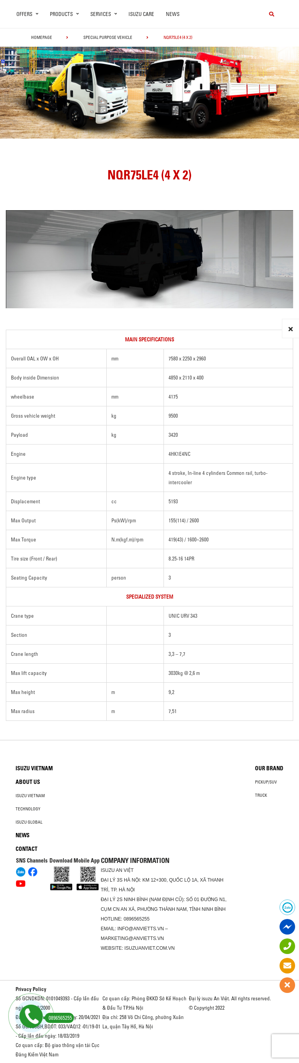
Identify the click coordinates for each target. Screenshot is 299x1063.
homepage (41, 37)
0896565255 (136, 919)
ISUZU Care (141, 14)
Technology (28, 809)
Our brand (269, 768)
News (172, 14)
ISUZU (108, 870)
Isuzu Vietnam (34, 768)
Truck (261, 795)
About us (28, 781)
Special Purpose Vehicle (107, 37)
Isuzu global (29, 822)
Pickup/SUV (266, 782)
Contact (26, 848)
